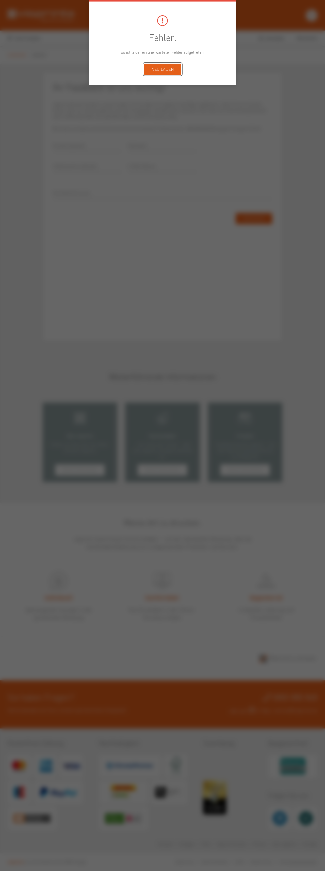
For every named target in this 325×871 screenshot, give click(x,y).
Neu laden (162, 70)
